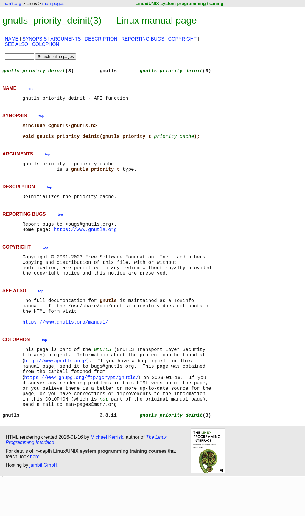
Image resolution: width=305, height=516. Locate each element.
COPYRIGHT (182, 38)
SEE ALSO (16, 44)
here (35, 493)
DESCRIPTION (101, 38)
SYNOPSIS (34, 38)
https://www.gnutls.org (85, 241)
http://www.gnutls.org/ (56, 386)
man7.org (11, 3)
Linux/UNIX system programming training (179, 3)
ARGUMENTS (65, 38)
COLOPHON (45, 44)
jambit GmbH (43, 502)
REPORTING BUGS (142, 38)
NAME (11, 38)
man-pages (53, 3)
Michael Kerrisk (107, 474)
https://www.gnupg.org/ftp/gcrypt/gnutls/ (82, 406)
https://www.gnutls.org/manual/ (65, 344)
